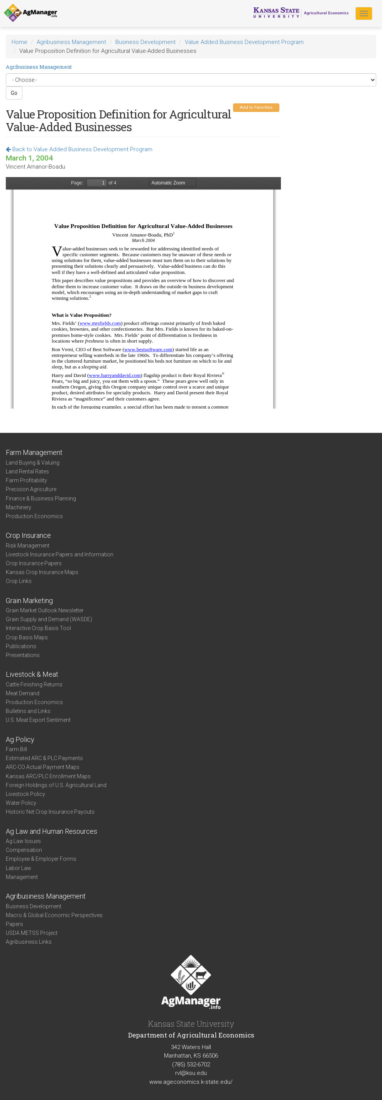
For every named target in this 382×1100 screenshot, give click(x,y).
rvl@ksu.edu (191, 1073)
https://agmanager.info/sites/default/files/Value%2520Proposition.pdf (143, 293)
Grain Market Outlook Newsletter (45, 610)
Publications (21, 646)
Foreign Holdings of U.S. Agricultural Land (56, 785)
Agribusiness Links (29, 942)
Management (22, 877)
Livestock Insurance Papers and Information (59, 554)
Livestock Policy (25, 794)
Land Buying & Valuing (32, 463)
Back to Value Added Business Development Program (79, 149)
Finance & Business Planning (41, 498)
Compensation (24, 850)
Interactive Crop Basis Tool (38, 628)
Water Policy (21, 803)
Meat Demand (22, 693)
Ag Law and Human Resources (51, 831)
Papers (14, 924)
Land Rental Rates (27, 471)
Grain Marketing (29, 600)
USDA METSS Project (31, 933)
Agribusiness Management (71, 42)
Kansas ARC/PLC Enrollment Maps (48, 776)
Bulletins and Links (28, 711)
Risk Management (27, 545)
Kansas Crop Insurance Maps (42, 572)
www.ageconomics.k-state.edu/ (191, 1081)
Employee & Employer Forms (41, 859)
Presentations (23, 655)
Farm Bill (16, 749)
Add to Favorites (256, 107)
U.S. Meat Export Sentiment (38, 720)
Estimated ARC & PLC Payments (44, 758)
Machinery (18, 507)
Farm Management (34, 452)
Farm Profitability (26, 480)
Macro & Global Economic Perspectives (54, 915)
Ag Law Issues (23, 841)
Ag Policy (20, 739)
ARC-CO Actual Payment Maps (42, 767)
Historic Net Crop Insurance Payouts (50, 812)
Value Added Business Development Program (244, 42)
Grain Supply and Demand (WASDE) (49, 619)
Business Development (145, 42)
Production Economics (34, 516)
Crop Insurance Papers (34, 563)
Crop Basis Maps (27, 637)
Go (14, 93)
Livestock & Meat (32, 674)
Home (19, 42)
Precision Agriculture (31, 489)
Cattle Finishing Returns (34, 684)
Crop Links (19, 581)
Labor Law (18, 868)
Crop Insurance (28, 535)
